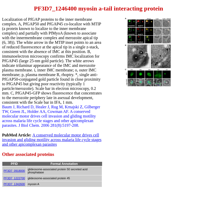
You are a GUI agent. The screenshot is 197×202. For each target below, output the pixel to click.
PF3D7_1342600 (14, 184)
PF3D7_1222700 (14, 178)
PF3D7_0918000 (14, 170)
